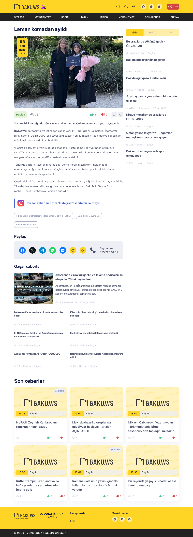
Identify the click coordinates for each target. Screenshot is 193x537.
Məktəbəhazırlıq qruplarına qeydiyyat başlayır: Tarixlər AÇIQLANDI (91, 427)
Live (173, 7)
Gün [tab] (135, 32)
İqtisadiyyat (43, 17)
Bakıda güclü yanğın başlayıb (145, 59)
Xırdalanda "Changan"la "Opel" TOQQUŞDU (37, 353)
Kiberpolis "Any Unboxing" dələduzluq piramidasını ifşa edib (96, 314)
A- (114, 114)
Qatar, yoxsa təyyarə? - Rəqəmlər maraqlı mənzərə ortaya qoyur (149, 135)
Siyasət (19, 17)
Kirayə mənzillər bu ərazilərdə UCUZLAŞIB (146, 117)
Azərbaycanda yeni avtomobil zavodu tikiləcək (151, 98)
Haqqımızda (77, 513)
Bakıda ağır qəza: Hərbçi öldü (146, 78)
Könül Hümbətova (26, 224)
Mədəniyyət (126, 17)
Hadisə (103, 17)
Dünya (174, 17)
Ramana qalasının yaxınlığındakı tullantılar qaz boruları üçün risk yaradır (95, 485)
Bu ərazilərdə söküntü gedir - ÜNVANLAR (145, 44)
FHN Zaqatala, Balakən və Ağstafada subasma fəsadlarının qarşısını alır (38, 335)
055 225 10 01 (109, 252)
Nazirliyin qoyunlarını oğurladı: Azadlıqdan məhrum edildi (96, 355)
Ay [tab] (170, 32)
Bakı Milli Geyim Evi (89, 216)
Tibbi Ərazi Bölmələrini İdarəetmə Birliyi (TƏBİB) (43, 216)
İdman (84, 17)
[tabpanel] (152, 102)
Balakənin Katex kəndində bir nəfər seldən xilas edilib (38, 314)
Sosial (65, 17)
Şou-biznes (152, 17)
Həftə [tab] (152, 32)
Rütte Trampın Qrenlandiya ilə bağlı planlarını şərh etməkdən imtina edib (37, 485)
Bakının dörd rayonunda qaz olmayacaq (145, 153)
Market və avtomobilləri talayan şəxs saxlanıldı (94, 333)
